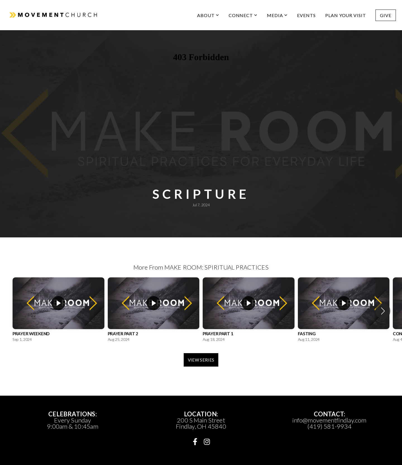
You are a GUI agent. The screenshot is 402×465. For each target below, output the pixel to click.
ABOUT (208, 15)
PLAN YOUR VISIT (345, 15)
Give (385, 15)
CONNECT (243, 15)
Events (306, 15)
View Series (201, 359)
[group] (58, 311)
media (277, 15)
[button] (383, 311)
